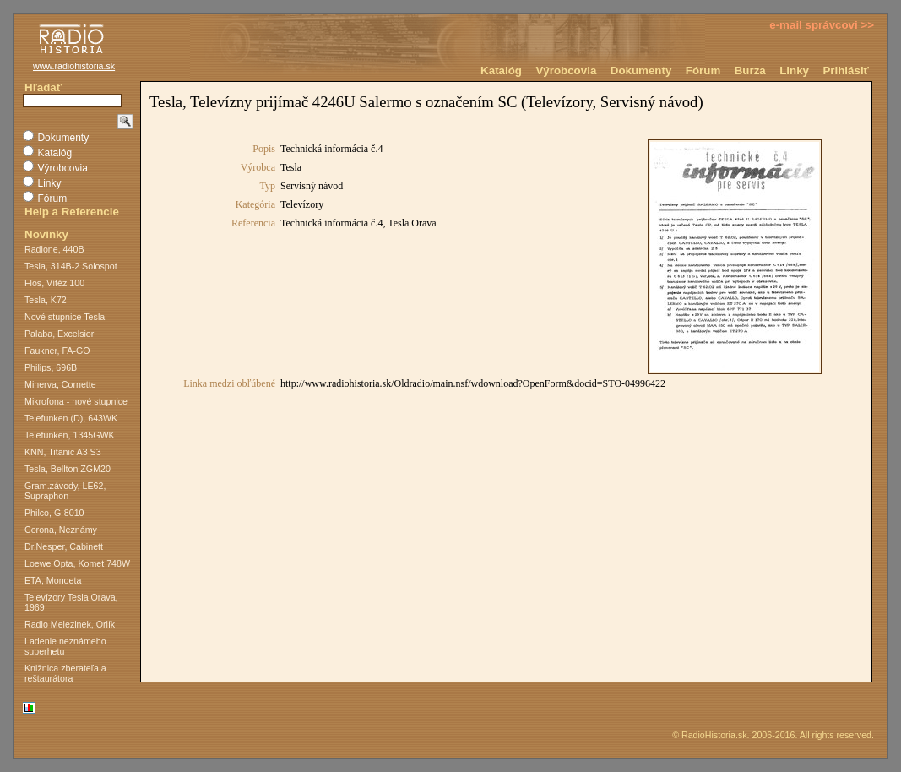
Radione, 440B (54, 249)
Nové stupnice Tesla (64, 317)
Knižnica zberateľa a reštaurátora (65, 673)
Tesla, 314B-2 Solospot (70, 266)
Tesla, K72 (45, 300)
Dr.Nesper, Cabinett (63, 546)
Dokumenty (641, 70)
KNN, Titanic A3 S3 (62, 452)
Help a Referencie (71, 211)
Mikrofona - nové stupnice (76, 401)
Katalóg (501, 70)
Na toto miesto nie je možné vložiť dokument (506, 381)
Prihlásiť (845, 70)
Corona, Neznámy (60, 530)
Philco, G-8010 (54, 513)
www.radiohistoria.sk (74, 66)
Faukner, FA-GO (57, 350)
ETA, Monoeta (52, 580)
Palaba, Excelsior (59, 334)
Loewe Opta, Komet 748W (77, 563)
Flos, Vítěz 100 (54, 283)
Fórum (703, 70)
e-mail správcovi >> (821, 25)
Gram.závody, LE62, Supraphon (65, 491)
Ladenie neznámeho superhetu (65, 646)
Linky (794, 70)
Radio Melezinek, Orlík (69, 624)
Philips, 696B (50, 367)
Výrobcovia (565, 70)
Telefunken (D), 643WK (70, 418)
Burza (750, 70)
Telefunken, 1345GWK (69, 435)
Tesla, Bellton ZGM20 (67, 469)
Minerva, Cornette (60, 384)
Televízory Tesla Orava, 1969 (71, 602)
